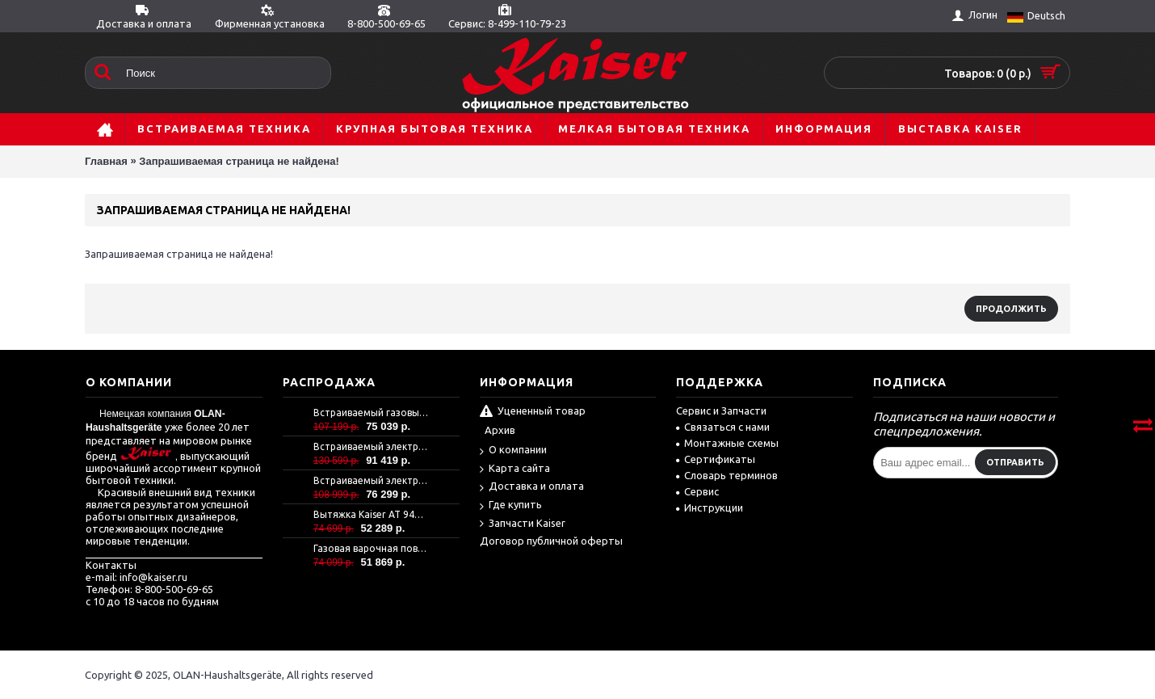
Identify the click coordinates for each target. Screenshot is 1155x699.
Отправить (1015, 462)
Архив (500, 430)
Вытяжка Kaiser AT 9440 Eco (370, 514)
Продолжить (1011, 309)
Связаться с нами (723, 426)
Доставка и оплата (532, 487)
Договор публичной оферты (551, 540)
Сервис (697, 491)
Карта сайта (515, 469)
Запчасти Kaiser (522, 524)
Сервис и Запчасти (721, 410)
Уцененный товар (533, 412)
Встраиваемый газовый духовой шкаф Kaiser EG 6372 (370, 412)
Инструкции (709, 507)
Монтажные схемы (727, 442)
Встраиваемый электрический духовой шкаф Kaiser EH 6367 (370, 480)
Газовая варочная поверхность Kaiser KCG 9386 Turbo (370, 548)
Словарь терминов (727, 475)
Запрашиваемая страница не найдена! (238, 161)
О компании (513, 450)
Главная (106, 161)
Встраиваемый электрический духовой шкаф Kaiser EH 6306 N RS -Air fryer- (370, 446)
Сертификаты (715, 459)
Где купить (511, 505)
